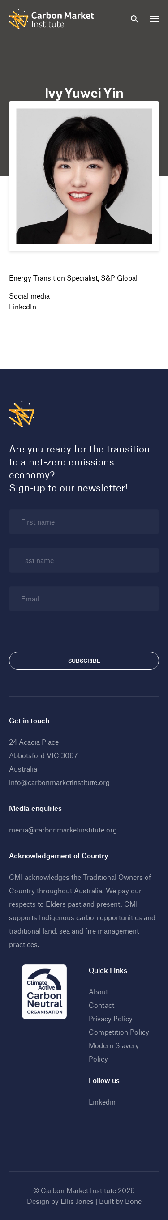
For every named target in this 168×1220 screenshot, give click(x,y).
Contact (101, 1005)
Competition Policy (119, 1032)
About (98, 991)
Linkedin (102, 1101)
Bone (133, 1201)
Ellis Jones (77, 1201)
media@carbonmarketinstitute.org (63, 829)
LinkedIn (22, 306)
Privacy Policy (111, 1018)
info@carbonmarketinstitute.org (59, 782)
